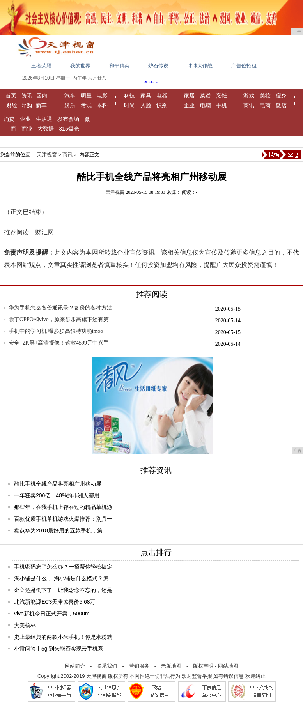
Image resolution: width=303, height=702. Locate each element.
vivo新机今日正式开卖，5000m (52, 613)
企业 (189, 105)
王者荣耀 (41, 66)
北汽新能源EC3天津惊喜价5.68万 (54, 602)
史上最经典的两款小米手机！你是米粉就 (63, 637)
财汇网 (44, 232)
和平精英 (119, 66)
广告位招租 (244, 66)
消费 (9, 119)
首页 (10, 95)
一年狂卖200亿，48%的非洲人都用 (56, 495)
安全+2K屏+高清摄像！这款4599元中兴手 (59, 343)
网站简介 (75, 666)
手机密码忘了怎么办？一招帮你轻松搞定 (63, 567)
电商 (265, 105)
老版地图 (171, 666)
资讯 (26, 95)
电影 (102, 95)
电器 (161, 95)
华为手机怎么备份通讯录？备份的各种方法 (60, 308)
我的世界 (80, 66)
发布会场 (68, 119)
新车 (41, 105)
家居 (189, 95)
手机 (221, 105)
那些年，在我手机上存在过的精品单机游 (63, 507)
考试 (86, 105)
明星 (86, 95)
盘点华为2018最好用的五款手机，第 (58, 530)
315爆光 (69, 129)
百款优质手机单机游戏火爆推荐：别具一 (63, 519)
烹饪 (221, 95)
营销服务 (139, 666)
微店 (281, 105)
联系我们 (107, 666)
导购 (26, 105)
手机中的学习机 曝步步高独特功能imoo (56, 331)
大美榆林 (25, 625)
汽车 (69, 95)
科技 (129, 95)
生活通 (44, 119)
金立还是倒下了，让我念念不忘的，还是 (63, 590)
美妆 (265, 95)
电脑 (205, 105)
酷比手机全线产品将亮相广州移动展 (57, 484)
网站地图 (228, 666)
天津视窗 (47, 154)
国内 (41, 95)
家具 (145, 95)
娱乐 (69, 105)
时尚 (129, 105)
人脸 (145, 105)
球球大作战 (200, 66)
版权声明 (203, 666)
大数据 (45, 129)
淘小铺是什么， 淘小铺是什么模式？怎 (61, 578)
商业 (26, 129)
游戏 (248, 95)
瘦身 (281, 95)
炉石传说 (158, 66)
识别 (161, 105)
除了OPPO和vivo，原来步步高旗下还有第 (59, 319)
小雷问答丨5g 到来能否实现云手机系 (58, 648)
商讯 (248, 105)
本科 (102, 105)
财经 (11, 105)
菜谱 (205, 95)
